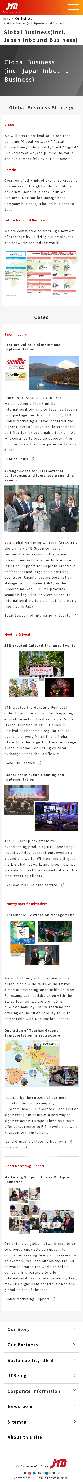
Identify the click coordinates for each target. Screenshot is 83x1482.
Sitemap (17, 1422)
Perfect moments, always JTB (41, 1464)
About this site (25, 1437)
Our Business (23, 18)
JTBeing (17, 1375)
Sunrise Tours (16, 459)
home (6, 18)
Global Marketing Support (27, 1299)
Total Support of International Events (37, 615)
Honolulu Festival (20, 763)
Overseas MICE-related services (31, 885)
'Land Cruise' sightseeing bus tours (35, 1141)
